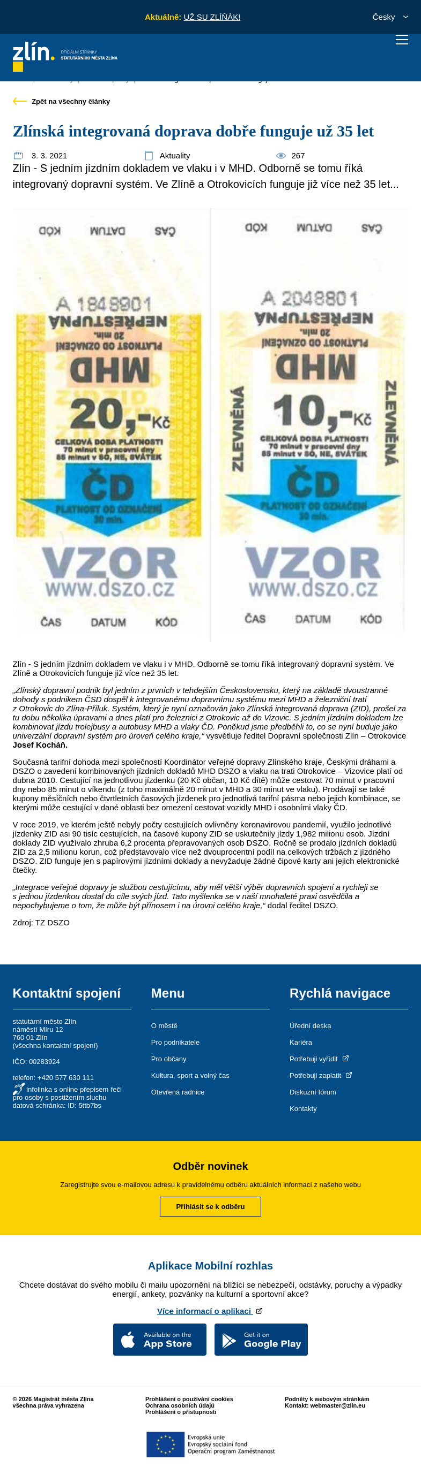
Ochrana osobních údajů (180, 1405)
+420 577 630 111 (66, 1078)
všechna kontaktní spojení (55, 1045)
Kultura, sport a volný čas (190, 1075)
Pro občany (169, 1059)
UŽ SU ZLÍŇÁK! (211, 16)
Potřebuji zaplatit (322, 1075)
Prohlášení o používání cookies (189, 1399)
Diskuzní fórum (313, 1092)
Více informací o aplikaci (210, 1311)
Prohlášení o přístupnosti (181, 1412)
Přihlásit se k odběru (210, 1207)
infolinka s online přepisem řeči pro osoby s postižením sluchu (67, 1093)
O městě (164, 1026)
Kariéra (301, 1042)
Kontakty (303, 1109)
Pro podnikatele (175, 1042)
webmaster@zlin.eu (338, 1405)
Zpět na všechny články (61, 101)
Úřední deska (310, 1026)
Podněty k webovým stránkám (327, 1399)
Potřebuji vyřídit (320, 1059)
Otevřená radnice (178, 1092)
